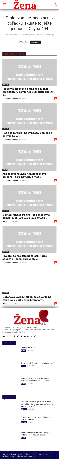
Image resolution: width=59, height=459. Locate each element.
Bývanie (5, 84)
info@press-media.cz (10, 98)
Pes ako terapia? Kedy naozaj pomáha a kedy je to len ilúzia (37, 418)
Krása (23, 383)
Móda (5, 169)
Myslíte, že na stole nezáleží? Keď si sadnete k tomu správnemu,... (24, 257)
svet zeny (5, 221)
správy (23, 366)
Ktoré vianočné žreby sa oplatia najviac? (37, 363)
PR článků (33, 454)
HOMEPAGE (35, 42)
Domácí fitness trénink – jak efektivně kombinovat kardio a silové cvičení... (26, 216)
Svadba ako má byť (28, 347)
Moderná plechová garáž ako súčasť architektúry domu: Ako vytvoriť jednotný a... (27, 91)
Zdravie (5, 128)
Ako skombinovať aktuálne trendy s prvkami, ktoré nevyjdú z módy (24, 175)
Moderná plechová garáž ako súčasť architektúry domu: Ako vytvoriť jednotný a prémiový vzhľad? (38, 404)
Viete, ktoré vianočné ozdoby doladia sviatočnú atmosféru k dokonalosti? (36, 379)
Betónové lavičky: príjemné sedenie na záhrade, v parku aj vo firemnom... (26, 298)
